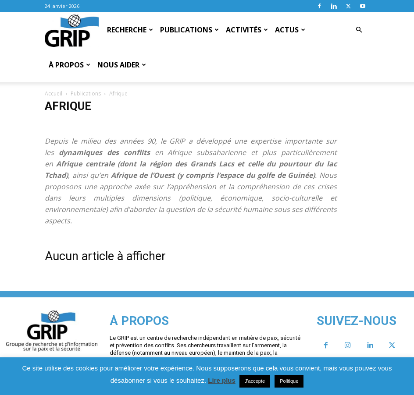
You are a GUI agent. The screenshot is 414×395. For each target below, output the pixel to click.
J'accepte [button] (255, 381)
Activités (247, 30)
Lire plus (222, 380)
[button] (358, 30)
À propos (69, 65)
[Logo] (72, 30)
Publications (189, 30)
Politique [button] (289, 381)
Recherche (130, 30)
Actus (290, 30)
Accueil (53, 93)
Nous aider (121, 65)
